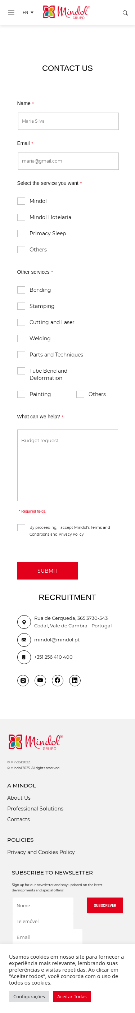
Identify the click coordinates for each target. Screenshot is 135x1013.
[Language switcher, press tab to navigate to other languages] (30, 12)
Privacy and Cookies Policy (41, 852)
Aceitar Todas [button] (72, 996)
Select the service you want (49, 183)
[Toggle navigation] (11, 13)
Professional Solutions (35, 808)
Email (25, 143)
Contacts (18, 819)
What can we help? (40, 416)
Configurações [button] (29, 996)
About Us (19, 798)
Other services (35, 272)
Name (25, 103)
